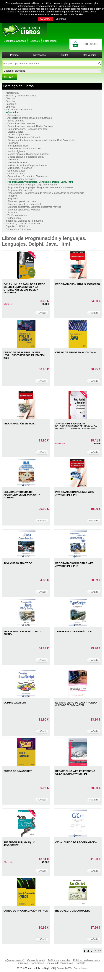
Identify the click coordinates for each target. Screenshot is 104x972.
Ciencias (10, 98)
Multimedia (13, 159)
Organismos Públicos (17, 226)
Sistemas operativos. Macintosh (24, 204)
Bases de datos (15, 120)
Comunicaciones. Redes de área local (27, 129)
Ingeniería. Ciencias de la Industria (24, 220)
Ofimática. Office (16, 173)
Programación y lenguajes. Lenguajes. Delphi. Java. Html (40, 181)
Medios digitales (16, 151)
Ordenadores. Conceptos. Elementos (27, 176)
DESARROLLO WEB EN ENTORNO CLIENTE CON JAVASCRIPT (75, 772)
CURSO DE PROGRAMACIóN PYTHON (26, 910)
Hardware (12, 142)
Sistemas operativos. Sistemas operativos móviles (34, 206)
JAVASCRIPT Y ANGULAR (70, 423)
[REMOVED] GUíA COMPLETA (72, 910)
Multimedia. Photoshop (19, 168)
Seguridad (12, 198)
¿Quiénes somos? (15, 960)
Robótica (12, 195)
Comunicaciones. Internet (21, 123)
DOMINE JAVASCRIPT (16, 702)
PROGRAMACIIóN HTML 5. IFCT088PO (77, 284)
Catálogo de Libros (18, 86)
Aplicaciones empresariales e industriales (29, 117)
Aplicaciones (14, 115)
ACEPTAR (45, 18)
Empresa (10, 106)
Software (12, 212)
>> (99, 950)
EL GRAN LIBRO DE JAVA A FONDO (76, 702)
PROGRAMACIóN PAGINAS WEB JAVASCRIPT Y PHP (74, 564)
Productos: (90, 43)
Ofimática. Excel (16, 170)
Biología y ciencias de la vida (21, 95)
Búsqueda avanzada (15, 40)
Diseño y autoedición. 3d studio (24, 137)
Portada (14, 55)
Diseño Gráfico (15, 131)
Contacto (80, 963)
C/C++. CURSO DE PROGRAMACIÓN (76, 842)
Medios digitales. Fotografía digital (25, 156)
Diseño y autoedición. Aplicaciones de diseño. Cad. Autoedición (41, 140)
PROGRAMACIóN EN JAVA (19, 423)
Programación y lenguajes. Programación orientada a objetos (40, 187)
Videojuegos (14, 218)
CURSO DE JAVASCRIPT (18, 771)
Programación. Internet (19, 190)
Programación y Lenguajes (21, 179)
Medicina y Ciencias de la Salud (23, 223)
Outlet (64, 55)
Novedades (39, 55)
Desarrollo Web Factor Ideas (72, 968)
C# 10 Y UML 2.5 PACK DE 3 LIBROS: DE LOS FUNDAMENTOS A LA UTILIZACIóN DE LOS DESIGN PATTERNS (25, 288)
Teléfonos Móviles (17, 215)
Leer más (61, 18)
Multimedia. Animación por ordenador (27, 165)
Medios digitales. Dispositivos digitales (27, 154)
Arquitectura (12, 92)
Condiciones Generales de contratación (52, 963)
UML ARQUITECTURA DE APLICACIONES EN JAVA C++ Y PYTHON (22, 495)
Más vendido (90, 55)
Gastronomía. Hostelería (19, 109)
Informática (12, 112)
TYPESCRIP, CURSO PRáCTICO (73, 631)
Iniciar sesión (50, 40)
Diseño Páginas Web (18, 134)
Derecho (10, 101)
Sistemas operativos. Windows (23, 209)
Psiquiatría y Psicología (18, 229)
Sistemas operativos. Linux (21, 201)
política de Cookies (73, 14)
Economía (11, 104)
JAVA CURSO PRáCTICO (18, 563)
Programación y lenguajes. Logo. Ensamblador (32, 184)
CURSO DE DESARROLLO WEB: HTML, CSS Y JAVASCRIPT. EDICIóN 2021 (25, 355)
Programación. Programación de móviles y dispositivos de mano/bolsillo (45, 193)
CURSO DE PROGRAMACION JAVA (75, 352)
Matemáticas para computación (24, 148)
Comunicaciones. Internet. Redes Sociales (30, 126)
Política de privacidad (59, 960)
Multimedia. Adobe (17, 162)
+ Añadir (42, 312)
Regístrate (34, 40)
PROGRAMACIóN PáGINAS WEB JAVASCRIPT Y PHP (74, 493)
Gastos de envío (36, 960)
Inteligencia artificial (17, 145)
